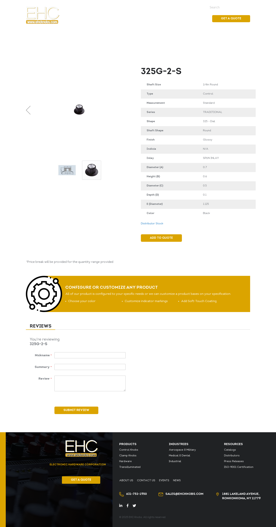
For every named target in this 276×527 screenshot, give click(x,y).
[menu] (170, 19)
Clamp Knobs (127, 455)
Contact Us (168, 7)
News (197, 7)
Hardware (125, 461)
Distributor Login (126, 7)
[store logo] (42, 15)
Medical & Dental (179, 455)
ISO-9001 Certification (238, 467)
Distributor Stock (94, 7)
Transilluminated (129, 467)
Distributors (232, 455)
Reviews (40, 326)
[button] (28, 110)
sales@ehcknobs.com (184, 494)
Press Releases (234, 461)
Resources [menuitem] (195, 18)
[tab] (40, 327)
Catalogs (230, 450)
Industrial (175, 461)
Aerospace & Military (182, 450)
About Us (150, 7)
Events (186, 7)
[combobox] (227, 7)
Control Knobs (128, 450)
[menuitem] (145, 18)
